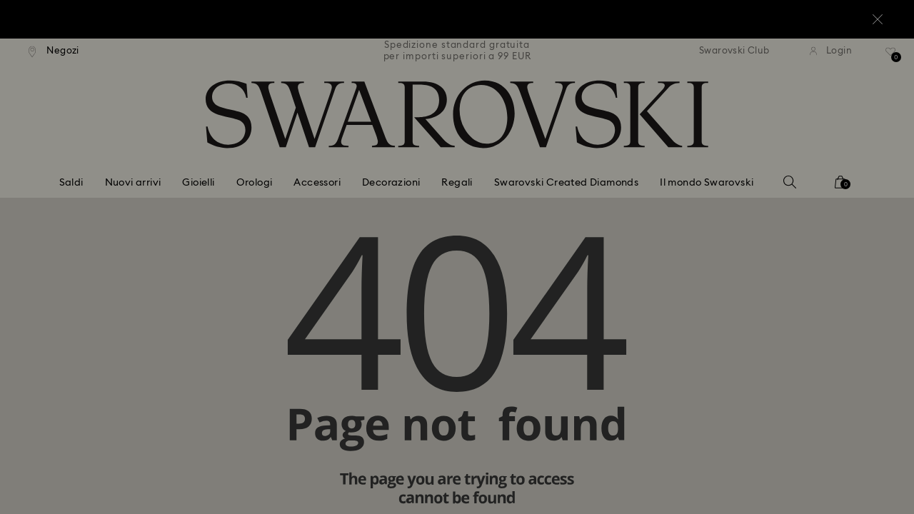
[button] (692, 173)
